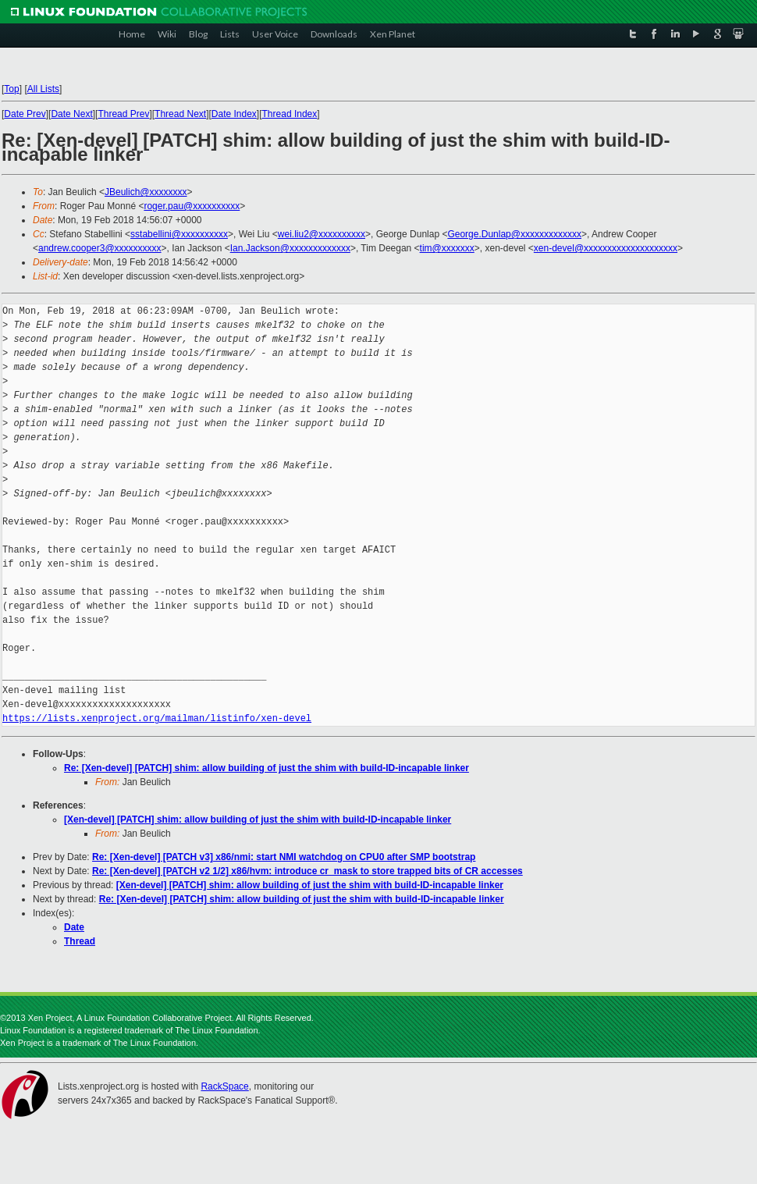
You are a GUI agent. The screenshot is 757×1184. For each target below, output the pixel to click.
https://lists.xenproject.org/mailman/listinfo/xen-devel (156, 718)
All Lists (43, 89)
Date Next (71, 113)
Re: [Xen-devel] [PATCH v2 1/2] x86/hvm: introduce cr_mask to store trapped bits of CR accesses (307, 871)
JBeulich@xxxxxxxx (146, 192)
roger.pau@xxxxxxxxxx (192, 206)
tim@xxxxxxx (447, 248)
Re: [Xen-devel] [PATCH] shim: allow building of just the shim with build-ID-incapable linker (266, 768)
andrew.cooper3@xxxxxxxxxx (100, 248)
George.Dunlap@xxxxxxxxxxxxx (514, 234)
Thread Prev (123, 113)
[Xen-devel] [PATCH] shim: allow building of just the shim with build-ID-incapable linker (257, 819)
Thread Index (290, 113)
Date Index (234, 113)
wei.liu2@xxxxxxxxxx (321, 234)
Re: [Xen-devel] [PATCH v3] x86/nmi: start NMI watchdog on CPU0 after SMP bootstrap (283, 857)
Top (11, 89)
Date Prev (24, 113)
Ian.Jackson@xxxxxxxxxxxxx (290, 248)
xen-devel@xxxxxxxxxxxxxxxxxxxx (605, 248)
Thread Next (180, 113)
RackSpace (224, 1086)
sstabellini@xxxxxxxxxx (179, 234)
